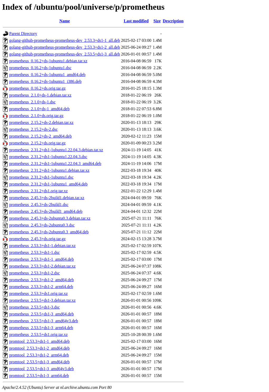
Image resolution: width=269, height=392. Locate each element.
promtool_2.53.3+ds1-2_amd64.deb (39, 348)
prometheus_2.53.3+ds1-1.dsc (34, 252)
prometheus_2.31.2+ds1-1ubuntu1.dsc (41, 177)
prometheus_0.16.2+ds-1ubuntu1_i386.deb (45, 81)
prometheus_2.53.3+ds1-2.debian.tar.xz (42, 266)
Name (64, 21)
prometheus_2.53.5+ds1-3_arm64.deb (41, 327)
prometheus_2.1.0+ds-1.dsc (32, 102)
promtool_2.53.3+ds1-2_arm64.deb (39, 355)
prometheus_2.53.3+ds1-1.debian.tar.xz (42, 245)
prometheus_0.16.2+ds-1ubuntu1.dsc (40, 68)
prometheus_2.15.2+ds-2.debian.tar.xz (41, 122)
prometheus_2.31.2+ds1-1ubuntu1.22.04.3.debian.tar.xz (56, 150)
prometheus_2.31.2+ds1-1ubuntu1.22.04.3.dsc (48, 156)
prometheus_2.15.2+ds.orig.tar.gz (37, 143)
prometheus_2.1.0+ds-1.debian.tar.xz (40, 95)
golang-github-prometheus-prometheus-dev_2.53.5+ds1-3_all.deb (64, 54)
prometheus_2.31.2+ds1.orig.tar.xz (38, 191)
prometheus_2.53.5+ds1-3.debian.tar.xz (42, 300)
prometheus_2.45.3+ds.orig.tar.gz (37, 239)
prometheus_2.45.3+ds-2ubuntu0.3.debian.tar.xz (49, 218)
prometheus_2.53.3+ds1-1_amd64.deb (41, 259)
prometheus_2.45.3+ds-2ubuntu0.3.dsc (42, 225)
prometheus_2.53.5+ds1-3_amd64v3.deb (43, 321)
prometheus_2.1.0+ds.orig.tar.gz (36, 115)
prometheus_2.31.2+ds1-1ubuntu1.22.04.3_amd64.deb (55, 163)
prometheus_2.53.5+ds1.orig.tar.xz (38, 334)
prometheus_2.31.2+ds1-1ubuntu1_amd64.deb (48, 184)
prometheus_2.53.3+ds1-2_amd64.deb (41, 280)
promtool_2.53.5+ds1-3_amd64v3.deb (41, 368)
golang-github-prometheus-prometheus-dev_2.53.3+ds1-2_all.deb (64, 47)
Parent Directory (23, 33)
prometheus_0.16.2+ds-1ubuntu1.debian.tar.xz (48, 61)
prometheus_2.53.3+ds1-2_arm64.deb (41, 286)
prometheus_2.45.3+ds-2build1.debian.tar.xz (46, 197)
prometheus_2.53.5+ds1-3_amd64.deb (41, 314)
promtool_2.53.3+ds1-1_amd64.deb (39, 341)
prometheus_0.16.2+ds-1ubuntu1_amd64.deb (47, 74)
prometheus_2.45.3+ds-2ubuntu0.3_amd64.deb (49, 232)
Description (173, 21)
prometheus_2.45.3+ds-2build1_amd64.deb (45, 211)
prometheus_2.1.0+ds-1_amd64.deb (39, 109)
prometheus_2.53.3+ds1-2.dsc (34, 273)
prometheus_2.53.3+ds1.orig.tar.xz (38, 293)
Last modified (136, 21)
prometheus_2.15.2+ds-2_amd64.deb (40, 136)
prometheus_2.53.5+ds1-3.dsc (34, 307)
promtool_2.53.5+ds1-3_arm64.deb (39, 375)
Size (157, 21)
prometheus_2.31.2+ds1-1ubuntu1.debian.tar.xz (49, 170)
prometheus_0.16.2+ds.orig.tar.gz (37, 88)
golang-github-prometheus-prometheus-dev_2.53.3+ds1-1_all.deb (64, 40)
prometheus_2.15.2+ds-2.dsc (33, 129)
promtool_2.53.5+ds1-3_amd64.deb (39, 362)
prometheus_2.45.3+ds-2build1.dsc (38, 204)
